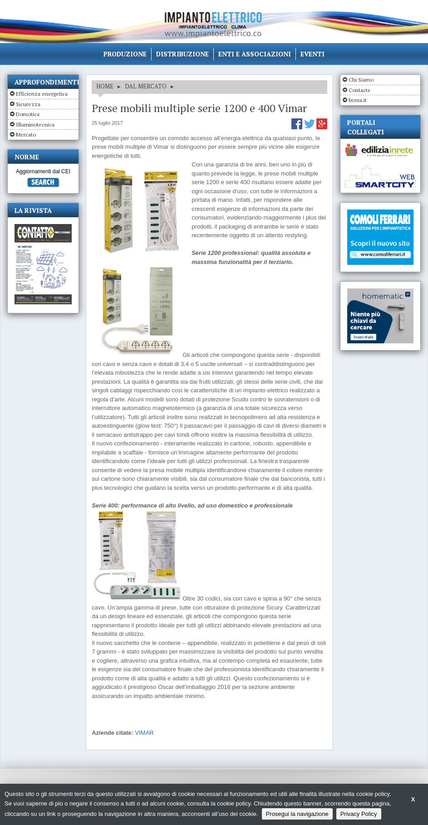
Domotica (27, 114)
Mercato (26, 134)
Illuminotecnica (35, 124)
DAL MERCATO (146, 86)
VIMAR (144, 732)
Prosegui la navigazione (297, 813)
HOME (104, 86)
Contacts (359, 90)
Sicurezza (28, 104)
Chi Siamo (361, 79)
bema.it (358, 100)
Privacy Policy (358, 813)
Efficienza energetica (42, 93)
